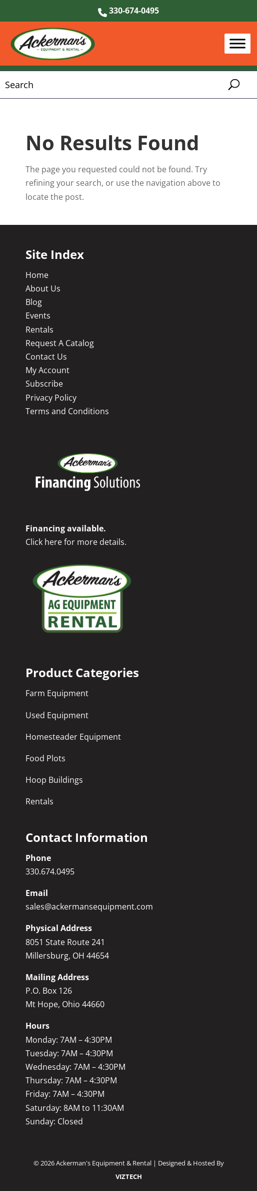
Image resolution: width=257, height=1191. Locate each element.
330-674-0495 (128, 10)
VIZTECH (129, 1176)
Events (38, 315)
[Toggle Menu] (238, 44)
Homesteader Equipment (73, 736)
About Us (43, 288)
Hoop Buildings (54, 779)
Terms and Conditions (67, 411)
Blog (34, 302)
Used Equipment (57, 715)
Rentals (40, 329)
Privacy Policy (51, 397)
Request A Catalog (60, 343)
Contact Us (46, 356)
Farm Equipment (57, 693)
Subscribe (44, 383)
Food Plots (46, 758)
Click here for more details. (76, 541)
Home (37, 274)
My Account (48, 370)
